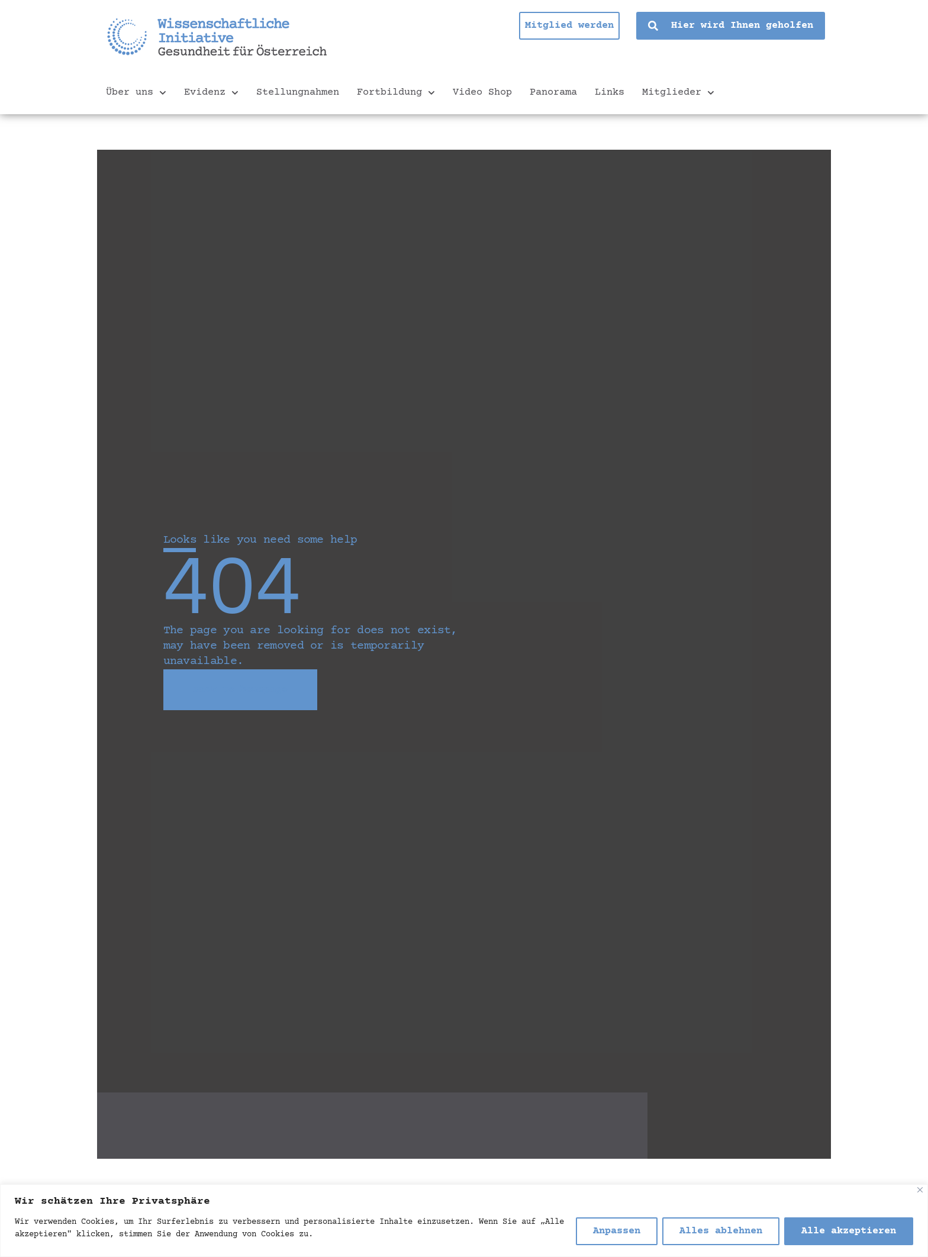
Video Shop (482, 92)
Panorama (553, 92)
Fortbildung (396, 92)
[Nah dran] (920, 1189)
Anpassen (616, 1231)
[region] (464, 1220)
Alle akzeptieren (848, 1231)
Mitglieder (678, 92)
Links (609, 92)
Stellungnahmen (297, 92)
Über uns (136, 92)
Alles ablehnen (720, 1231)
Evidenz (211, 92)
